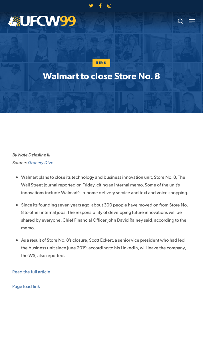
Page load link (26, 286)
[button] (192, 21)
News (101, 62)
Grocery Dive (40, 162)
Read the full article (31, 272)
